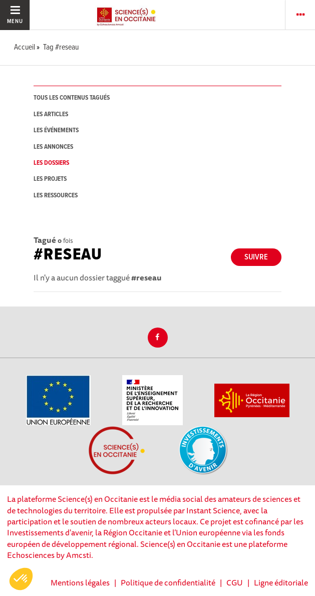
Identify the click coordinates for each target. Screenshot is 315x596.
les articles (51, 114)
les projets (50, 179)
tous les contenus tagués (72, 98)
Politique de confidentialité (168, 582)
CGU (234, 582)
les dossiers (51, 163)
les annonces (53, 147)
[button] (21, 579)
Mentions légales (80, 582)
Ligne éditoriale (281, 582)
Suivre (256, 257)
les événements (56, 130)
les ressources (56, 195)
